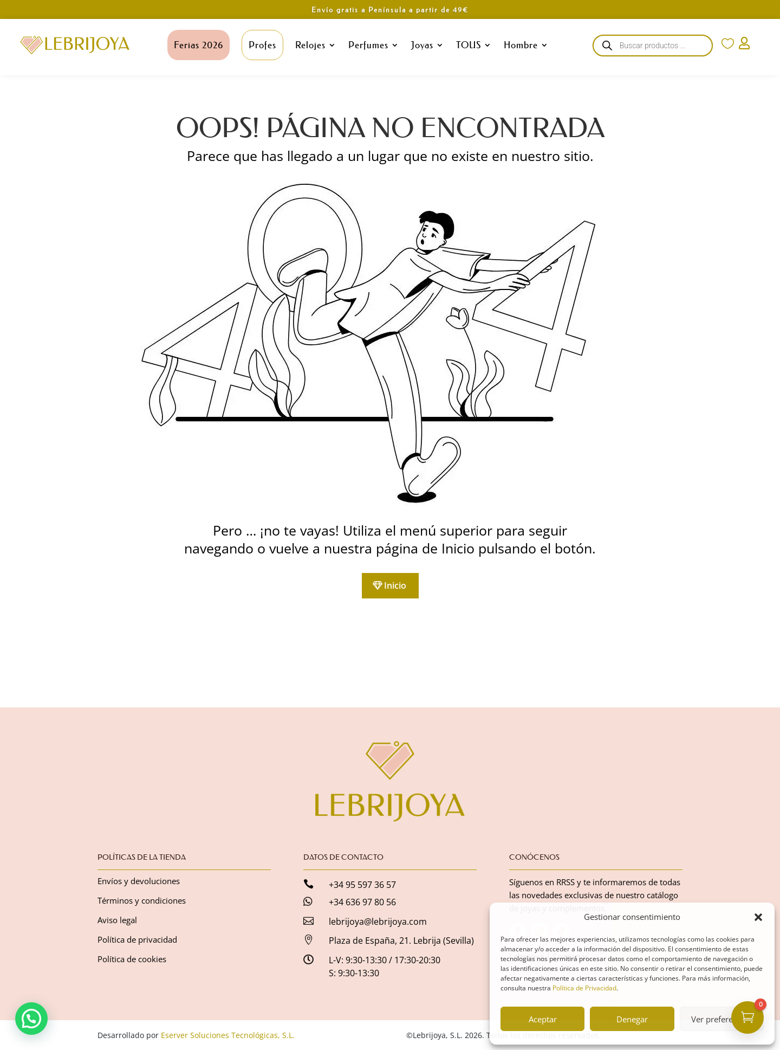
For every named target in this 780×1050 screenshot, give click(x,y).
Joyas (422, 44)
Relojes (310, 44)
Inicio (395, 585)
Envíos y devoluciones (139, 880)
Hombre (521, 44)
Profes (262, 44)
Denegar (632, 1019)
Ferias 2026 (198, 44)
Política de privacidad (137, 939)
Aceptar (543, 1019)
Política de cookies (132, 959)
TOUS (468, 44)
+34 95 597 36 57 (362, 885)
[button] (758, 917)
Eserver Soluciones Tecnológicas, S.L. (228, 1035)
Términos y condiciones (142, 900)
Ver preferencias (721, 1019)
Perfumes (368, 44)
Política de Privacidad (584, 988)
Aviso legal (117, 919)
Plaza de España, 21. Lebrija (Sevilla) (401, 940)
